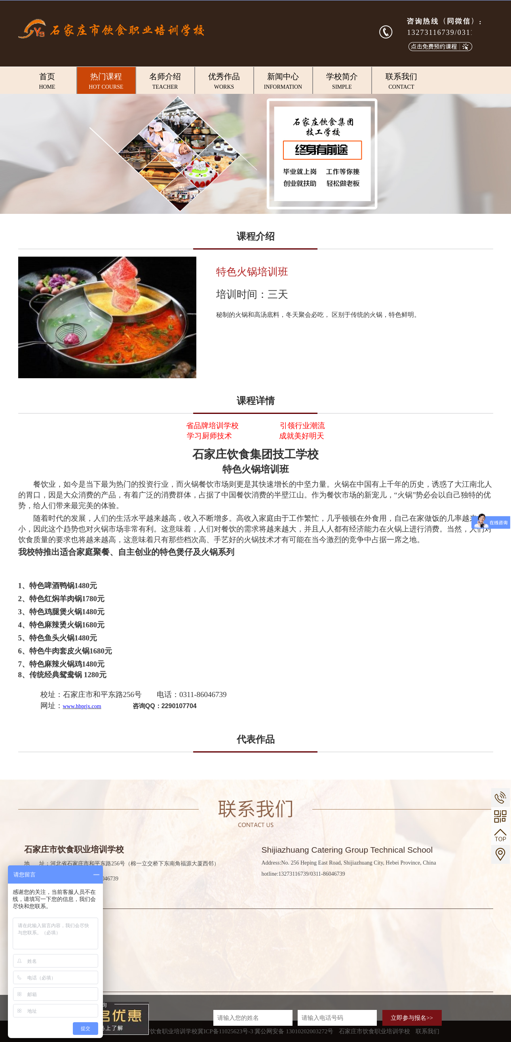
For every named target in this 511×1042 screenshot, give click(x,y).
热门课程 (106, 81)
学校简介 (342, 81)
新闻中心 (283, 81)
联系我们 (401, 81)
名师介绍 (165, 81)
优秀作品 (224, 81)
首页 (47, 81)
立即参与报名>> (412, 1018)
